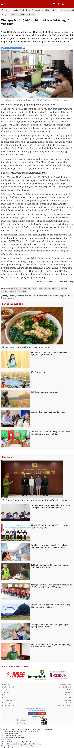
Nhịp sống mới (7, 712)
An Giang (13, 291)
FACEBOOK (32, 725)
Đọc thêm (7, 462)
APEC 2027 (55, 288)
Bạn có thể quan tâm (12, 304)
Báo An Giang (21, 291)
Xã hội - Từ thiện (42, 10)
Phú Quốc (5, 291)
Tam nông (67, 712)
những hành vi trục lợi (30, 288)
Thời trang (6, 714)
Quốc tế (4, 706)
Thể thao (5, 709)
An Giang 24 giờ (11, 10)
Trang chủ (5, 15)
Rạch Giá (64, 288)
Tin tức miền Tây (8, 717)
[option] (16, 686)
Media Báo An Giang (64, 717)
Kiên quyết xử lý (16, 288)
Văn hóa (68, 706)
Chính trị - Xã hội (26, 10)
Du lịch (68, 714)
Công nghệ (6, 704)
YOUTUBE (41, 725)
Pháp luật (14, 15)
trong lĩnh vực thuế (44, 288)
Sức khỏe (67, 709)
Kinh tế (53, 10)
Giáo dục (61, 10)
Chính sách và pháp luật (27, 15)
